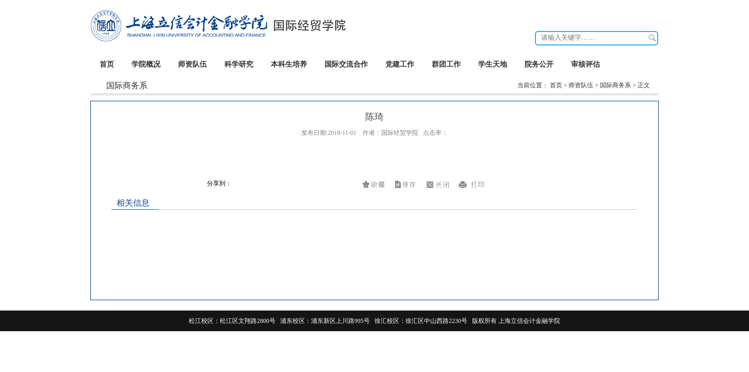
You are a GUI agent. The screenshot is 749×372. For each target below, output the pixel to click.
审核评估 (585, 64)
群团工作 (446, 64)
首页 (107, 64)
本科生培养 (289, 64)
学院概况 (146, 64)
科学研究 (238, 64)
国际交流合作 (346, 64)
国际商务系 (615, 85)
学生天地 (492, 64)
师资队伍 (192, 64)
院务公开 (539, 64)
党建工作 (399, 64)
